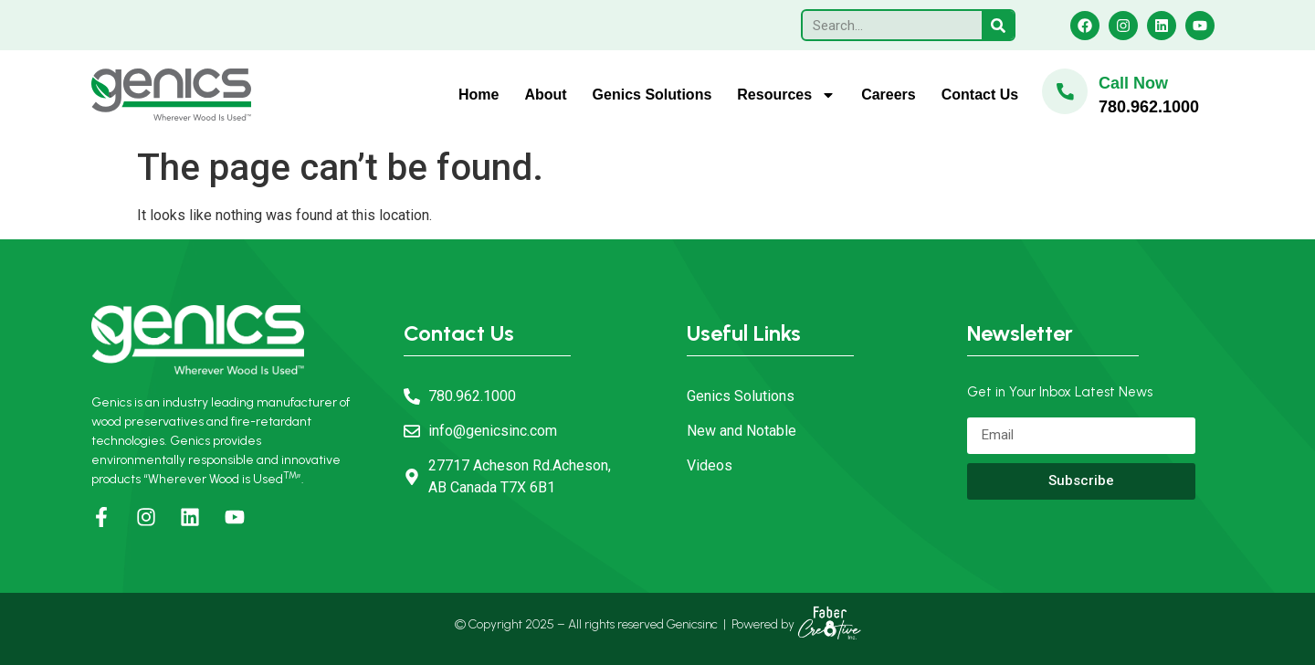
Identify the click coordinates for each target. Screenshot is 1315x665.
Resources (786, 95)
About (545, 94)
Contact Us (980, 94)
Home (478, 94)
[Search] (998, 25)
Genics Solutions (652, 94)
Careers (888, 94)
